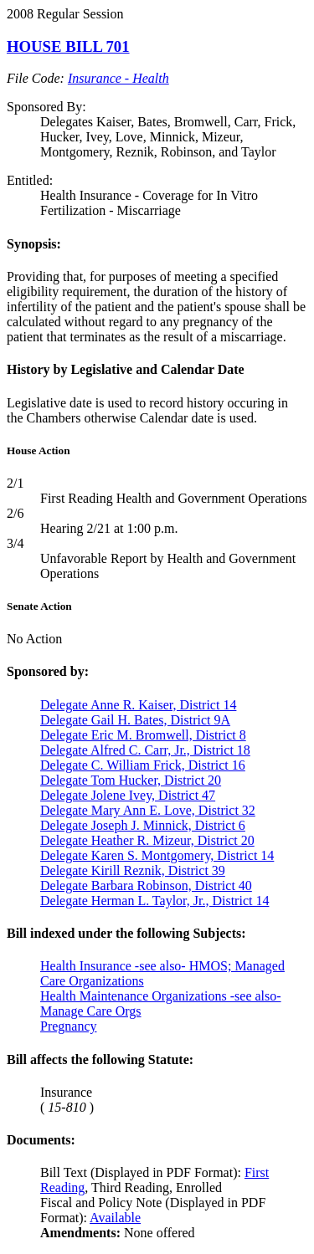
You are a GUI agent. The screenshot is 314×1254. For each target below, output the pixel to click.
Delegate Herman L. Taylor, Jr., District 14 (154, 900)
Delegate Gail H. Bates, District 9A (135, 720)
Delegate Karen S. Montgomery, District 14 (157, 855)
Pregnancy (68, 1026)
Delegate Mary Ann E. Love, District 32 (147, 810)
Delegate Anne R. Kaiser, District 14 (138, 705)
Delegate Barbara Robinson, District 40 (146, 885)
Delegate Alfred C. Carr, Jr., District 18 (145, 750)
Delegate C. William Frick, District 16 (142, 765)
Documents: (41, 1140)
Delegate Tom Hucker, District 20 (130, 780)
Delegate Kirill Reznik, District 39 (132, 870)
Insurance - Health (118, 78)
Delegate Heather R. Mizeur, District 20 (147, 840)
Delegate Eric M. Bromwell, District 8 (143, 735)
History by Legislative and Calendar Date (126, 369)
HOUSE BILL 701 (68, 46)
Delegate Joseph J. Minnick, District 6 (142, 825)
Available (115, 1217)
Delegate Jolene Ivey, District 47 (127, 795)
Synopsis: (34, 244)
